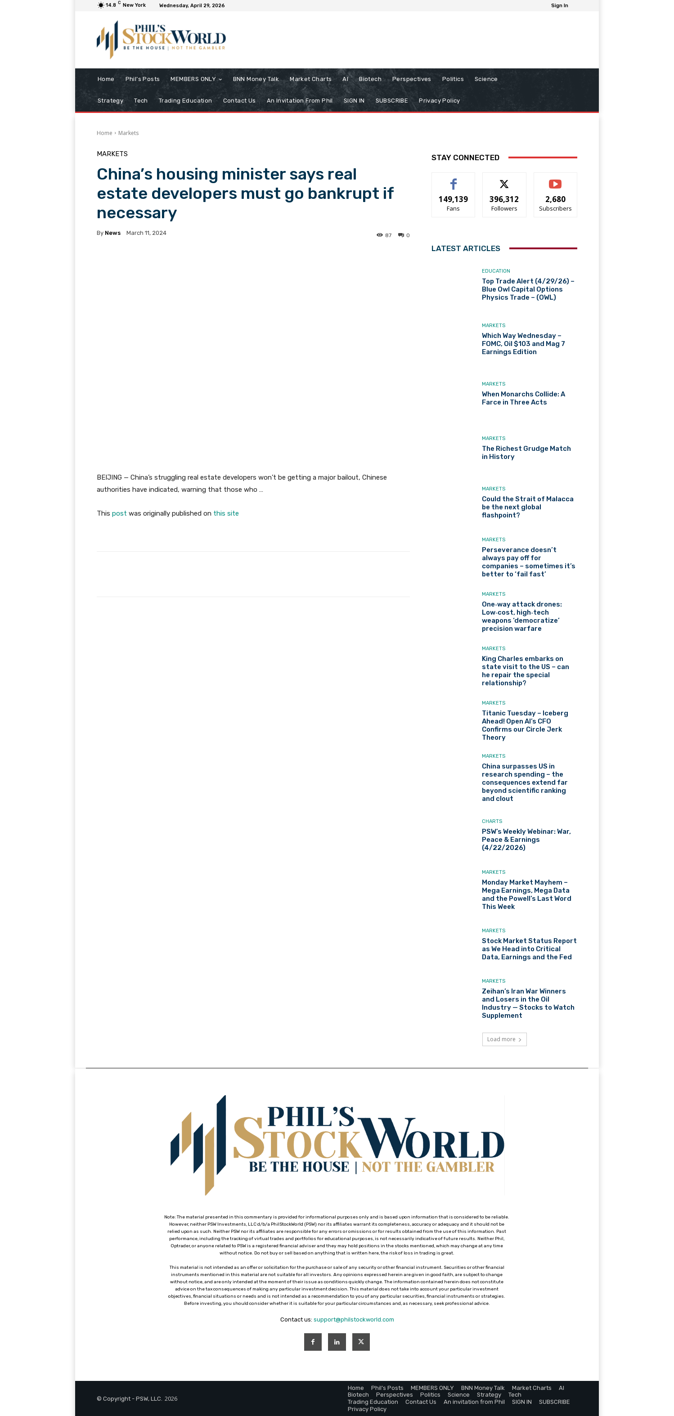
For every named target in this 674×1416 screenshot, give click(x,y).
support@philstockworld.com (354, 1319)
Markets (128, 133)
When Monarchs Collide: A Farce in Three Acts (523, 398)
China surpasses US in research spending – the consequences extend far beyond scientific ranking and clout (525, 782)
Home (104, 133)
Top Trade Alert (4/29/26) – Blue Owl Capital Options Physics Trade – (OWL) (528, 289)
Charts (492, 821)
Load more (504, 1039)
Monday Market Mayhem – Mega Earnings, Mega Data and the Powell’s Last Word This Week (526, 894)
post (119, 513)
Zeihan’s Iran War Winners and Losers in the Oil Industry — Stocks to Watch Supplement (528, 1003)
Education (496, 271)
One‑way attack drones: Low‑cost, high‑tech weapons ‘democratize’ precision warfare (522, 616)
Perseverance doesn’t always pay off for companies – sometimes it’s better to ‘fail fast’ (528, 562)
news (113, 233)
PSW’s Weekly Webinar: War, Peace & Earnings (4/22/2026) (526, 839)
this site (226, 513)
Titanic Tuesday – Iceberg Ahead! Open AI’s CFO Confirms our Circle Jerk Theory (525, 725)
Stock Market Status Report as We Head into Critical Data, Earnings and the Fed (529, 949)
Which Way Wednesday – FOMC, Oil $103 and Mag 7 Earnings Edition (523, 344)
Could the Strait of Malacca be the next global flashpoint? (528, 507)
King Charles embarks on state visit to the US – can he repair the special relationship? (525, 671)
